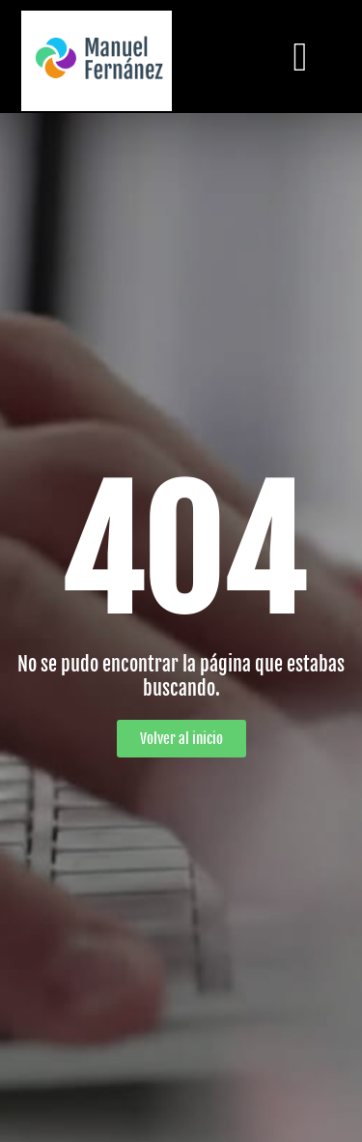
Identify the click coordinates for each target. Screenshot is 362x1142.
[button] (300, 56)
